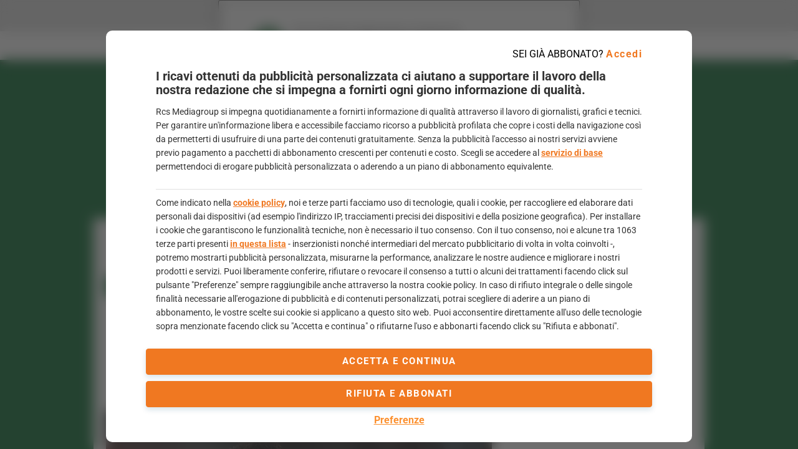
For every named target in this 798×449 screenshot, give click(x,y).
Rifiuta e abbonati (399, 393)
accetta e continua (399, 361)
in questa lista (258, 244)
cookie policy (259, 203)
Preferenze (399, 420)
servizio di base (572, 153)
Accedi (624, 54)
